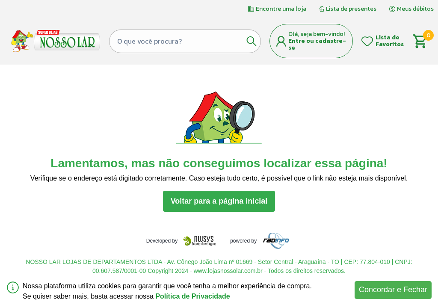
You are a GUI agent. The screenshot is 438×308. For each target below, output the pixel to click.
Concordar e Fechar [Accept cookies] (393, 289)
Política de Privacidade (192, 296)
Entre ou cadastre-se (317, 44)
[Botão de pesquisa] (251, 41)
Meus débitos (411, 8)
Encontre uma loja (277, 8)
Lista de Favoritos (390, 41)
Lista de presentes (347, 8)
